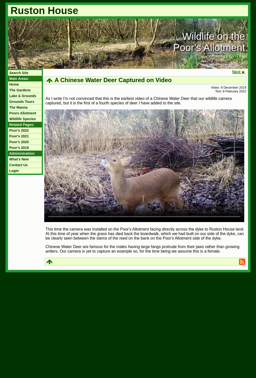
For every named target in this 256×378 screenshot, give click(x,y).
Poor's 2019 (19, 148)
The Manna (18, 107)
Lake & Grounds (22, 96)
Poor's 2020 (19, 142)
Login (14, 171)
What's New (19, 159)
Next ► (239, 72)
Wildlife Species (22, 119)
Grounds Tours (21, 102)
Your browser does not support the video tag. (144, 165)
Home (14, 84)
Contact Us (18, 165)
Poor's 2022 (19, 130)
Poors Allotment (22, 113)
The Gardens (20, 90)
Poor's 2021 (19, 136)
